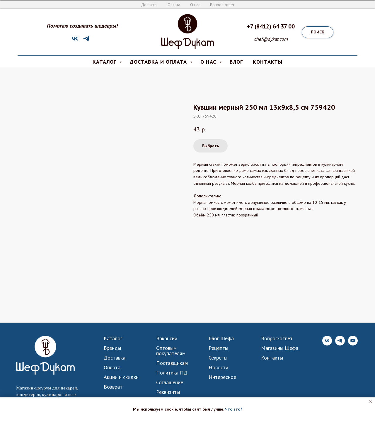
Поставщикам (172, 363)
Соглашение (169, 382)
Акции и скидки (121, 377)
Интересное (222, 377)
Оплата (174, 4)
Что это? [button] (233, 409)
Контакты (272, 357)
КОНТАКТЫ (267, 61)
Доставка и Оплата (159, 61)
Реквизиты (168, 392)
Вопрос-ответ (222, 4)
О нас (195, 4)
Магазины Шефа (279, 348)
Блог (236, 61)
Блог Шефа (221, 338)
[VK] (75, 40)
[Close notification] (371, 402)
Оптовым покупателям (170, 350)
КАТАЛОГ (105, 61)
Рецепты (218, 348)
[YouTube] (353, 343)
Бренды (112, 348)
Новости (218, 367)
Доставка (149, 4)
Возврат (113, 386)
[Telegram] (86, 40)
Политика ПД (172, 372)
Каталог (113, 338)
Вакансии (166, 338)
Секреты (218, 357)
